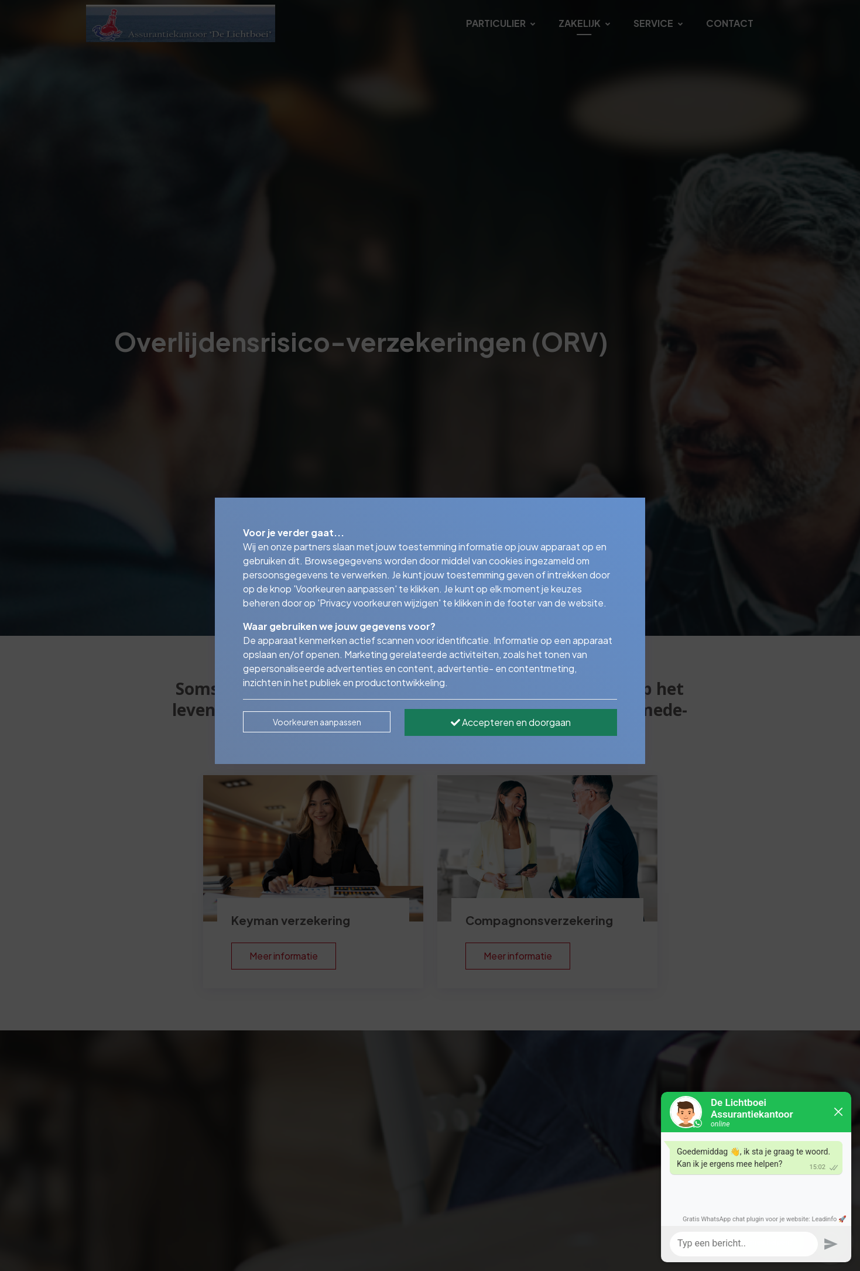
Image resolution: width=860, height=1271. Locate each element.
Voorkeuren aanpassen (317, 722)
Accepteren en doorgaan (511, 722)
